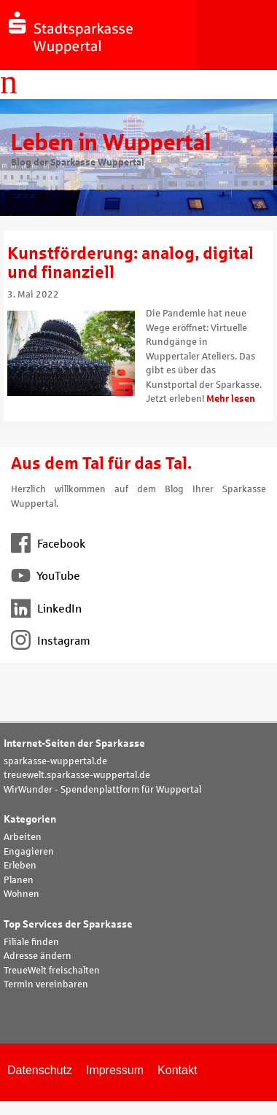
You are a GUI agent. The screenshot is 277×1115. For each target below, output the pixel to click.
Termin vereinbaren (46, 984)
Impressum (115, 1070)
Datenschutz (39, 1070)
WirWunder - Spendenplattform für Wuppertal (102, 790)
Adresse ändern (37, 956)
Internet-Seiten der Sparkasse (74, 743)
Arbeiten (23, 837)
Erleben (20, 865)
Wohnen (21, 894)
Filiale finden (31, 942)
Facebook (48, 543)
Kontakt (177, 1070)
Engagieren (29, 852)
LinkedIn (46, 608)
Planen (19, 880)
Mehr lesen (230, 399)
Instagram (50, 640)
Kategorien (30, 819)
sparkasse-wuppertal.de (55, 761)
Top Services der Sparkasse (68, 924)
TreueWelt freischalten (52, 971)
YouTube (45, 576)
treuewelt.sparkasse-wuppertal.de (77, 775)
